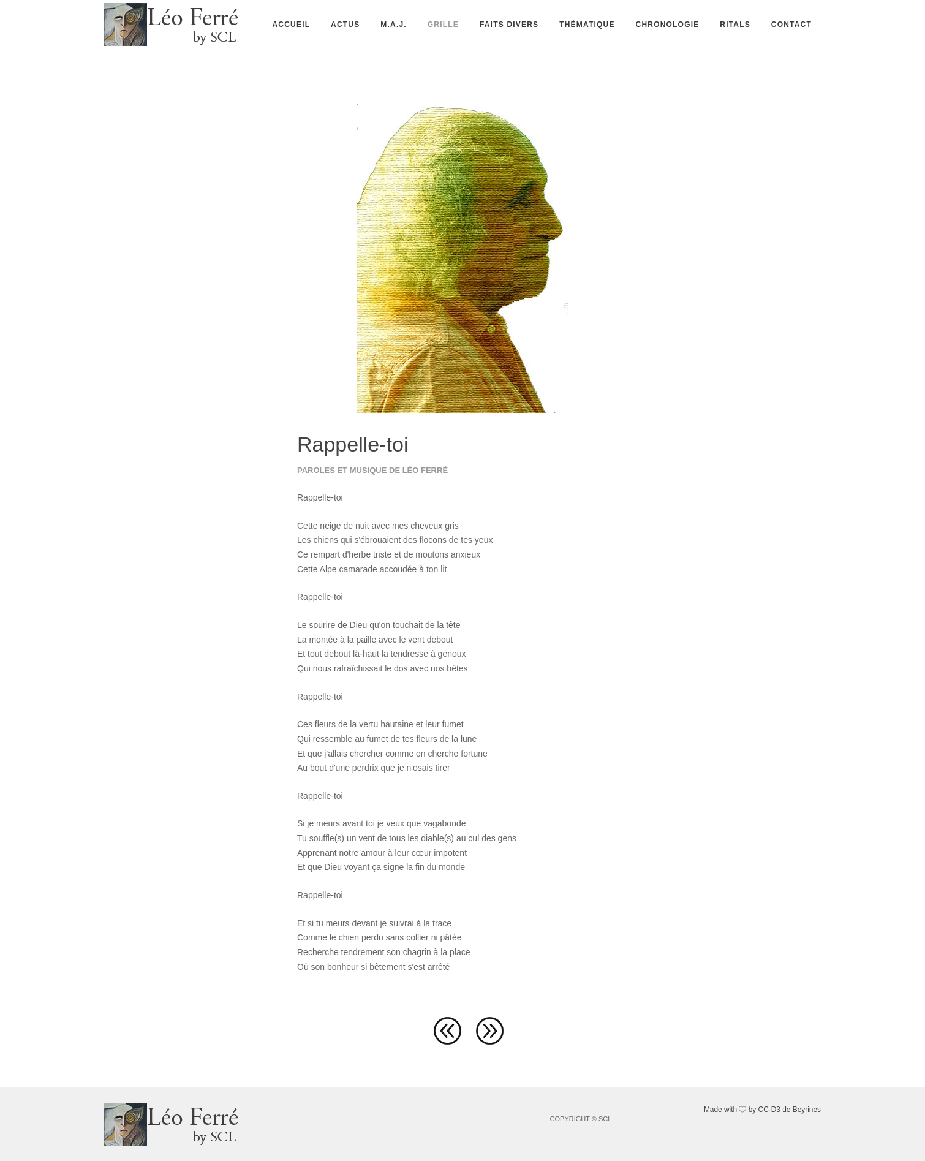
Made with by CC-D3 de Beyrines (762, 1109)
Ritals (735, 24)
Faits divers (509, 24)
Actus (345, 24)
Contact (791, 24)
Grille (443, 24)
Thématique (586, 24)
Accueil (291, 24)
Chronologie (668, 24)
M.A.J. (393, 24)
